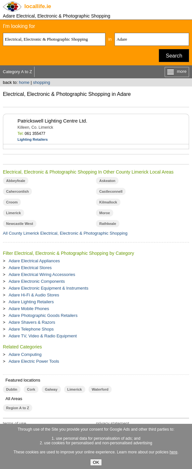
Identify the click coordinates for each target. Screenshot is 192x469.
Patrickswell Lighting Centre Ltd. (52, 121)
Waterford (100, 389)
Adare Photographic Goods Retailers (42, 315)
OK (96, 462)
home (24, 82)
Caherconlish (17, 191)
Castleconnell (110, 191)
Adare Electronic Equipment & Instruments (48, 288)
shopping (41, 82)
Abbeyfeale (15, 181)
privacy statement (112, 423)
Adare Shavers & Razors (31, 322)
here (173, 452)
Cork (31, 389)
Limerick (13, 213)
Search (174, 56)
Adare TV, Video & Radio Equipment (42, 335)
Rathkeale (107, 224)
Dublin (11, 389)
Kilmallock (108, 202)
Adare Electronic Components (36, 281)
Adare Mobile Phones (28, 308)
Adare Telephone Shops (31, 329)
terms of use (14, 423)
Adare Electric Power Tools (33, 361)
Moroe (104, 213)
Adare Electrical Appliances (34, 260)
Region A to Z (17, 408)
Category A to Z (17, 71)
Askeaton (107, 181)
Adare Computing (24, 354)
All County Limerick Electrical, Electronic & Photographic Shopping (65, 233)
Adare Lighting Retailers (31, 301)
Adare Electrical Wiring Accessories (41, 274)
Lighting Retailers (33, 139)
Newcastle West (19, 224)
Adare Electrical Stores (29, 267)
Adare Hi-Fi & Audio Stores (33, 295)
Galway (51, 389)
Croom (12, 202)
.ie (37, 6)
